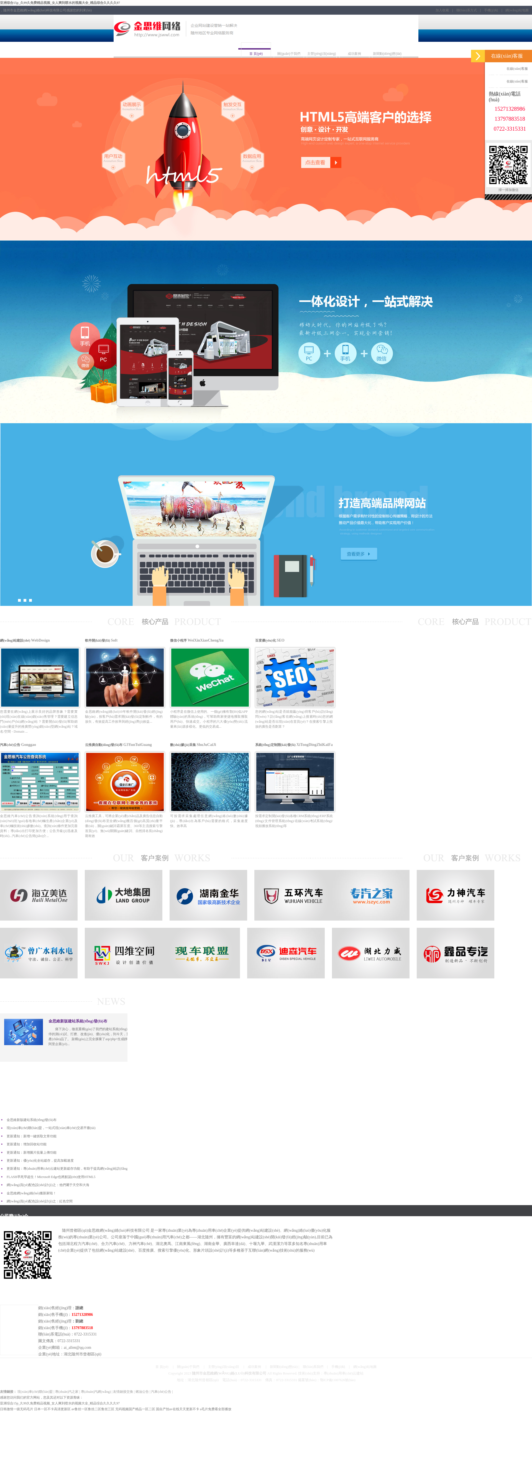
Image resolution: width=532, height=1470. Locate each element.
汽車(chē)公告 (39, 777)
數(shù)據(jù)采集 (209, 777)
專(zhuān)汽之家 (67, 1392)
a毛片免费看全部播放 (215, 1409)
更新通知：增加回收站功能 (27, 1144)
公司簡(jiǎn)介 (14, 1216)
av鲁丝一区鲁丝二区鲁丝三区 (92, 1409)
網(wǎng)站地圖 (517, 10)
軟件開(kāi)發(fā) (124, 673)
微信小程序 (209, 673)
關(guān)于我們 (188, 1367)
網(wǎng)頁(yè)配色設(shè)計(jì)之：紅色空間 (40, 1201)
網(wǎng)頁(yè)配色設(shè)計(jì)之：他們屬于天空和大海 (48, 1185)
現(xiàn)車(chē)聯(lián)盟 (35, 1392)
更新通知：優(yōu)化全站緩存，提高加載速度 (40, 1160)
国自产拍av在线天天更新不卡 (177, 1409)
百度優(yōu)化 (294, 673)
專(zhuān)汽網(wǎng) (96, 1392)
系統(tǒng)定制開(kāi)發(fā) (294, 777)
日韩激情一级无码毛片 (16, 1409)
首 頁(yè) (161, 1367)
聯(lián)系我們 (313, 1367)
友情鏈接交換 (123, 1392)
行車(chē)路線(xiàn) (19, 1293)
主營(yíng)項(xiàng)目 (223, 1367)
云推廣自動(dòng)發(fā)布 (124, 777)
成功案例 (254, 1367)
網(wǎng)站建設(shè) (39, 673)
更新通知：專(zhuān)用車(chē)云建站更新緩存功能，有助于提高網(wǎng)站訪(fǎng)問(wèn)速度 (76, 1169)
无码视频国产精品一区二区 (135, 1409)
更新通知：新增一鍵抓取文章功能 (32, 1136)
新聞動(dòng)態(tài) (284, 1367)
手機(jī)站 (491, 10)
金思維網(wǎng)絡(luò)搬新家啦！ (31, 1193)
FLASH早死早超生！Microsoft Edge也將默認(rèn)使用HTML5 (51, 1177)
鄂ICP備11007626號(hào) (337, 1380)
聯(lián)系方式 (466, 10)
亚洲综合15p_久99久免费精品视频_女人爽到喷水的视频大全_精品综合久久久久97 (60, 3)
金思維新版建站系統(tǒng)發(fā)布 (32, 1120)
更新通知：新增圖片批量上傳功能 (32, 1152)
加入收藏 (442, 10)
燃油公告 (142, 1392)
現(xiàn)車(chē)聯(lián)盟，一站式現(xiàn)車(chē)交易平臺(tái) (51, 1128)
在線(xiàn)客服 (508, 69)
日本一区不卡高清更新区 (52, 1409)
